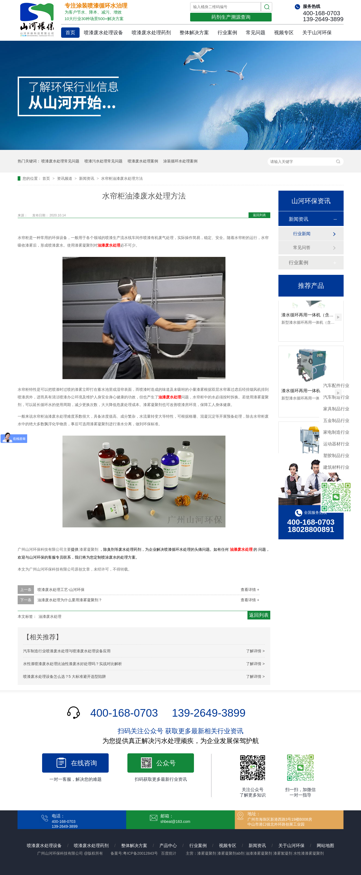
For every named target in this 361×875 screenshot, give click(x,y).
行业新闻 (301, 233)
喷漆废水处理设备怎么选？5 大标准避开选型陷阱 (64, 676)
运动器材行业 (336, 444)
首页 (70, 32)
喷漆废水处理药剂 (151, 32)
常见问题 (255, 32)
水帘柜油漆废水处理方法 (122, 178)
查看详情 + (250, 589)
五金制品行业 (336, 420)
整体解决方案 (194, 32)
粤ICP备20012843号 (140, 853)
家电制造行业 (336, 432)
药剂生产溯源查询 (230, 17)
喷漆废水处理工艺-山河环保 (60, 589)
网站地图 (325, 845)
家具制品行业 (336, 409)
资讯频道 (65, 178)
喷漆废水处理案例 (143, 161)
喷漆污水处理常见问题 (103, 161)
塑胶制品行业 (336, 455)
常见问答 (301, 247)
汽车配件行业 (336, 385)
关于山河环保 (317, 32)
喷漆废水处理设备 (103, 32)
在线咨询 (84, 763)
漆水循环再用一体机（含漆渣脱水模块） (320, 316)
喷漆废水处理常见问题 (60, 161)
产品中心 (168, 845)
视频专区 (284, 32)
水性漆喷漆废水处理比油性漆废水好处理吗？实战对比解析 (72, 664)
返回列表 (259, 215)
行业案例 (227, 32)
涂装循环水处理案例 (180, 161)
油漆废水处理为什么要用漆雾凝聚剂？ (69, 600)
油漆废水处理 (109, 245)
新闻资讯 (87, 178)
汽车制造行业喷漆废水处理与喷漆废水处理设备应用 (67, 651)
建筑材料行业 (336, 467)
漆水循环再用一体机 (301, 392)
